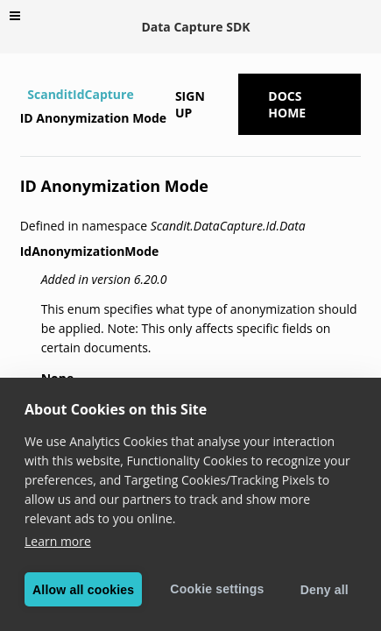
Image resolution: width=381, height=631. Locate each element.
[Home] (22, 94)
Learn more (58, 541)
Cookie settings (217, 589)
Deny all (324, 590)
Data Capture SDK (195, 26)
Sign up (190, 104)
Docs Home (287, 104)
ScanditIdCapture (80, 94)
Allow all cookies (83, 590)
